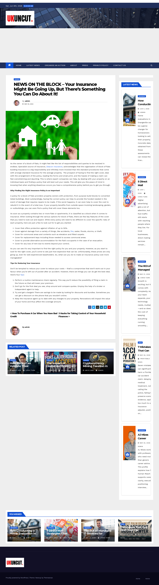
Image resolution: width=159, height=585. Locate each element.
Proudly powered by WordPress (17, 578)
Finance (16, 79)
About (73, 65)
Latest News (33, 65)
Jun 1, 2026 (53, 538)
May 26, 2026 (145, 355)
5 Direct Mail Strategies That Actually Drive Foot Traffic (59, 535)
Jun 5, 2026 (144, 109)
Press (85, 65)
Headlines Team (67, 370)
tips (22, 275)
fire (72, 231)
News (140, 342)
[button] (151, 65)
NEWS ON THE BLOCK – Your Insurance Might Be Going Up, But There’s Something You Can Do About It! (59, 89)
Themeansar (48, 578)
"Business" (142, 96)
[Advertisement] (79, 45)
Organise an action (55, 65)
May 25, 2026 (145, 443)
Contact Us (119, 65)
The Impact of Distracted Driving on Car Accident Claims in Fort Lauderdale (60, 367)
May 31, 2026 (145, 274)
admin (27, 101)
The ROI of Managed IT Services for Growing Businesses (97, 533)
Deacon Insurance (54, 167)
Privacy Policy (100, 65)
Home (18, 65)
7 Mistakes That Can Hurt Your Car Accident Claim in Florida (133, 531)
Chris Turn (29, 370)
